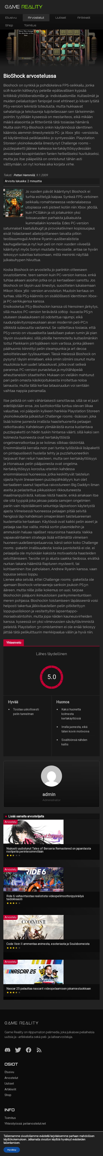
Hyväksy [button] (11, 1149)
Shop (9, 25)
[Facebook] (29, 1050)
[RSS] (39, 1050)
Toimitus (30, 25)
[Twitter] (18, 1050)
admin (48, 794)
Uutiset (60, 17)
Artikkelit (83, 17)
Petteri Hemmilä (24, 175)
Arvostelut (36, 17)
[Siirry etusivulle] (23, 7)
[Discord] (8, 1050)
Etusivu (11, 17)
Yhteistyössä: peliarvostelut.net (25, 1123)
